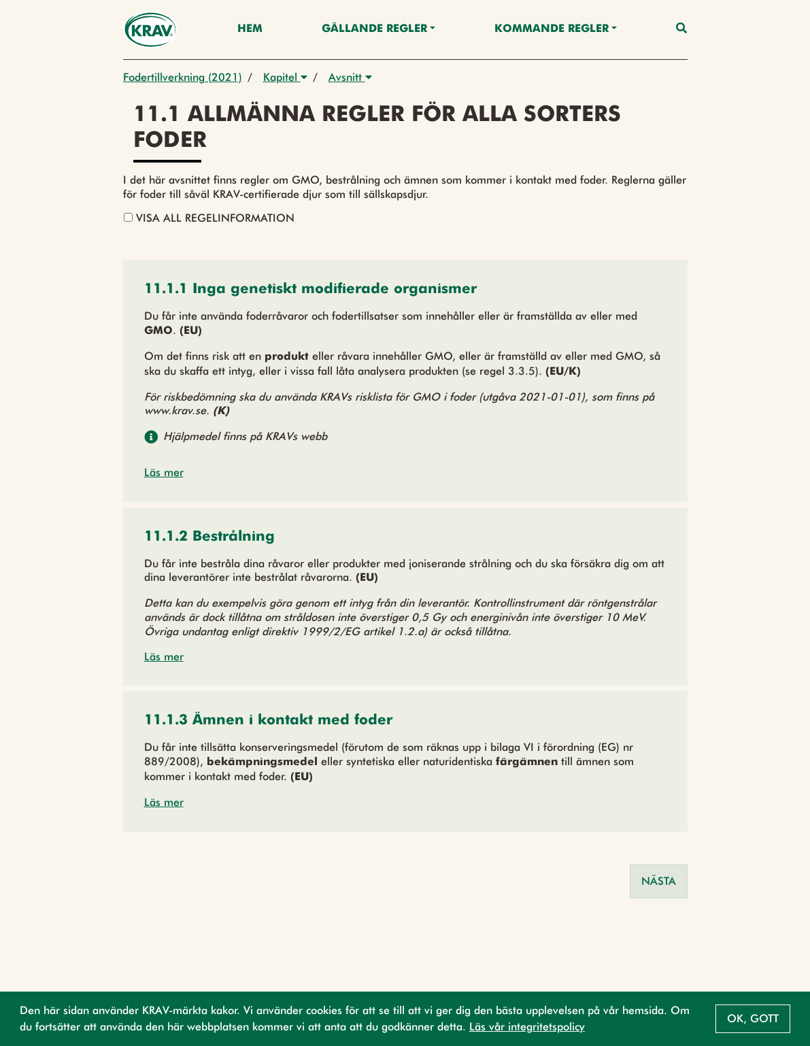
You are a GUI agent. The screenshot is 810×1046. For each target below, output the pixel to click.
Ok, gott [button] (753, 1018)
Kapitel (285, 77)
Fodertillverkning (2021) (182, 77)
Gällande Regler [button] (374, 29)
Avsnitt (350, 77)
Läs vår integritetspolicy (527, 1026)
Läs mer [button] (164, 472)
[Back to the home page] (150, 29)
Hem (250, 29)
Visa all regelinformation (209, 218)
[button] (310, 290)
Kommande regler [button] (551, 29)
